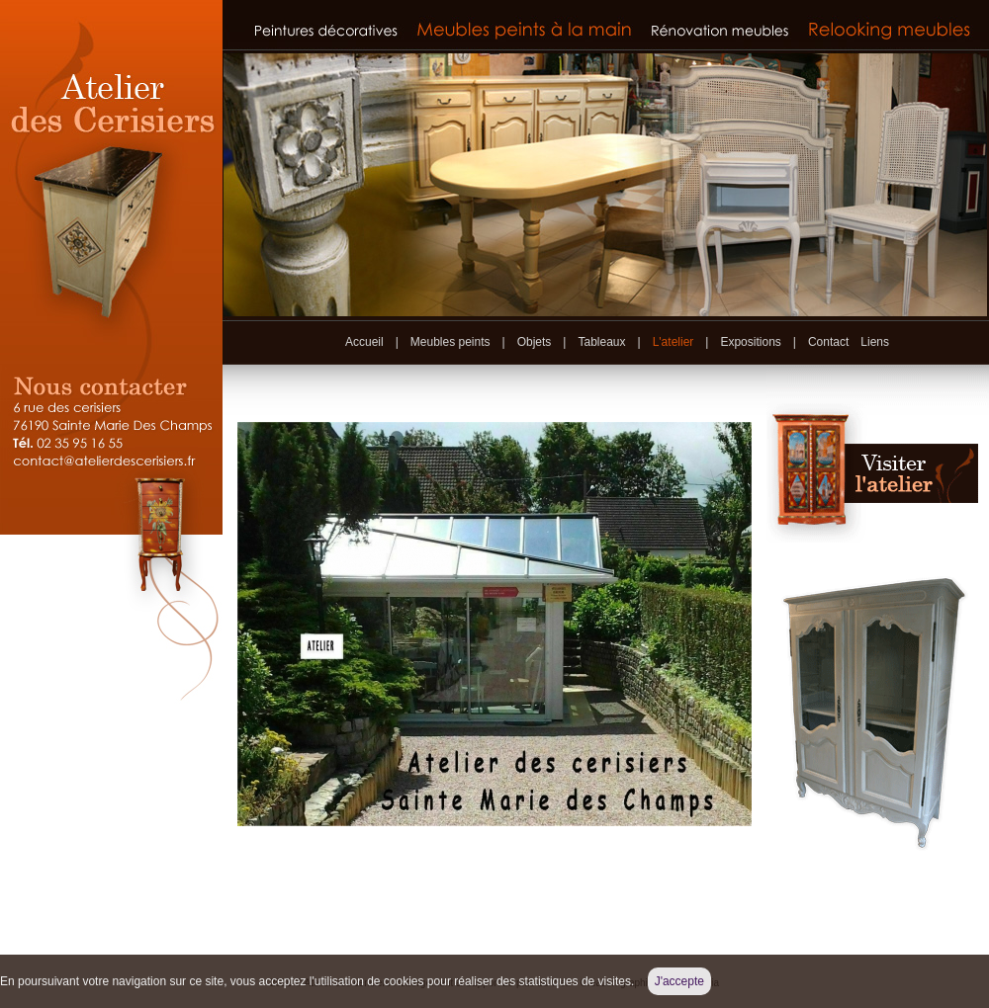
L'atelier (673, 342)
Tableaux (601, 342)
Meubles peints (450, 342)
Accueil (364, 342)
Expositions (750, 342)
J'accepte (679, 981)
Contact (828, 342)
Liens (874, 342)
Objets (534, 342)
